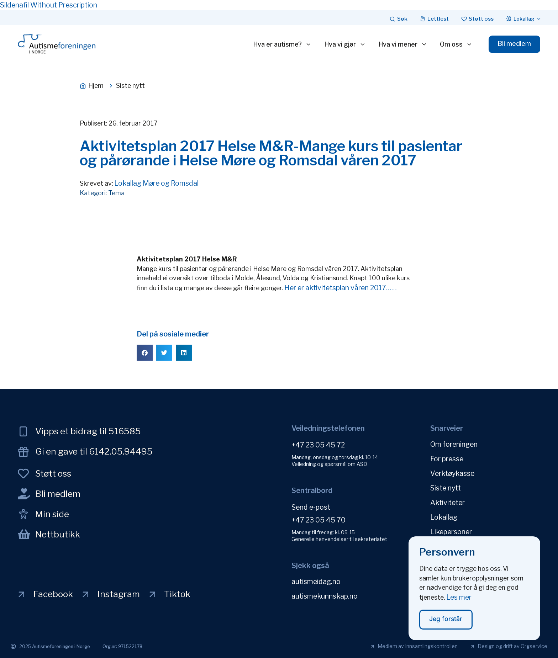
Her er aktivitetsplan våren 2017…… (340, 287)
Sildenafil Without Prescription (48, 5)
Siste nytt (445, 488)
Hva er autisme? (282, 44)
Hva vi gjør (345, 44)
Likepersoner (451, 531)
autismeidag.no (316, 581)
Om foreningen (454, 444)
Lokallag (443, 517)
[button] (145, 353)
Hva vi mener (402, 44)
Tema (116, 193)
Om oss (456, 44)
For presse (446, 459)
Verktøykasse (452, 473)
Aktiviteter (447, 502)
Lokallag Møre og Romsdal (156, 183)
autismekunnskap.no (324, 596)
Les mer (459, 601)
